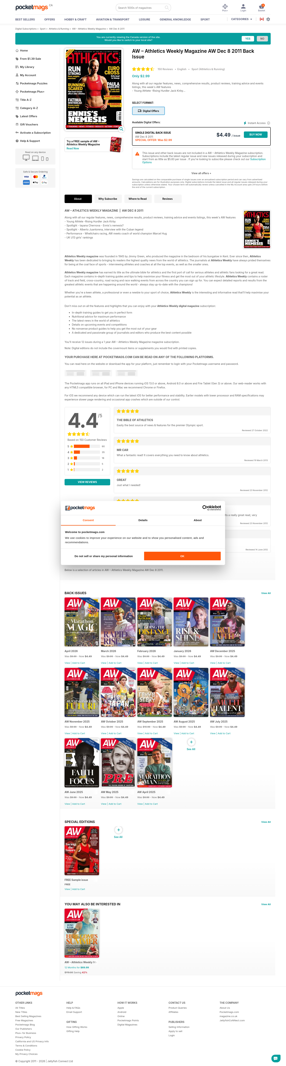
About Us (225, 1014)
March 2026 (109, 652)
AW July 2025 (223, 724)
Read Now (73, 148)
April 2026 (71, 652)
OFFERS (49, 19)
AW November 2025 (77, 724)
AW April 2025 (148, 796)
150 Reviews (165, 69)
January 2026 (185, 652)
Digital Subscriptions (26, 28)
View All (266, 593)
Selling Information (179, 1034)
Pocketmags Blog (25, 1031)
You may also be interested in (92, 910)
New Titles (21, 1019)
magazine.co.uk (228, 1023)
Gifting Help (73, 1038)
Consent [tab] (88, 519)
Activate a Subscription (33, 132)
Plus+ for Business (25, 1040)
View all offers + (201, 173)
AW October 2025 (113, 724)
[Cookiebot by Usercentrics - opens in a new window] (205, 508)
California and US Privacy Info (32, 1048)
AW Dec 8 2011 (116, 28)
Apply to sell (175, 1038)
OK (182, 556)
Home (21, 50)
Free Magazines (24, 1027)
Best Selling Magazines (28, 1023)
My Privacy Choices (26, 1061)
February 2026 (148, 652)
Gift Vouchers (26, 124)
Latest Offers (26, 116)
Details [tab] (143, 519)
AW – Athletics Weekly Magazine (89, 28)
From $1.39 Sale (28, 58)
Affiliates (173, 1019)
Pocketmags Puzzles (31, 83)
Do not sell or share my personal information (104, 556)
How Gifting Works (76, 1034)
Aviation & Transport (113, 19)
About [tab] (198, 519)
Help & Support (27, 141)
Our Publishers (23, 1035)
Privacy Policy (23, 1044)
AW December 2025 (226, 652)
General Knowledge (175, 19)
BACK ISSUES (75, 593)
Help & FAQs (73, 1014)
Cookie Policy (22, 1056)
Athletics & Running (59, 28)
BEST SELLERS (25, 19)
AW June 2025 (74, 796)
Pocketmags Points (128, 1027)
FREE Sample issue (76, 885)
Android (121, 1019)
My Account (25, 75)
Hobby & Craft (75, 19)
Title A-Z (23, 100)
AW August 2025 (187, 724)
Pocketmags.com (229, 1019)
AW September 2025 (152, 724)
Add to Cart (78, 664)
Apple (120, 1014)
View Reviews (87, 482)
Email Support (74, 1019)
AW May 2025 (110, 796)
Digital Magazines (127, 1031)
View (67, 664)
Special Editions (80, 826)
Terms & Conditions (26, 1052)
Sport (205, 19)
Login (172, 1042)
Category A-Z (26, 108)
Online (121, 1023)
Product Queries (178, 1014)
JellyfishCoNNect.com (232, 1027)
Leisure (144, 19)
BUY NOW (256, 134)
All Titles (20, 1014)
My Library (24, 67)
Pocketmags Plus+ (30, 91)
